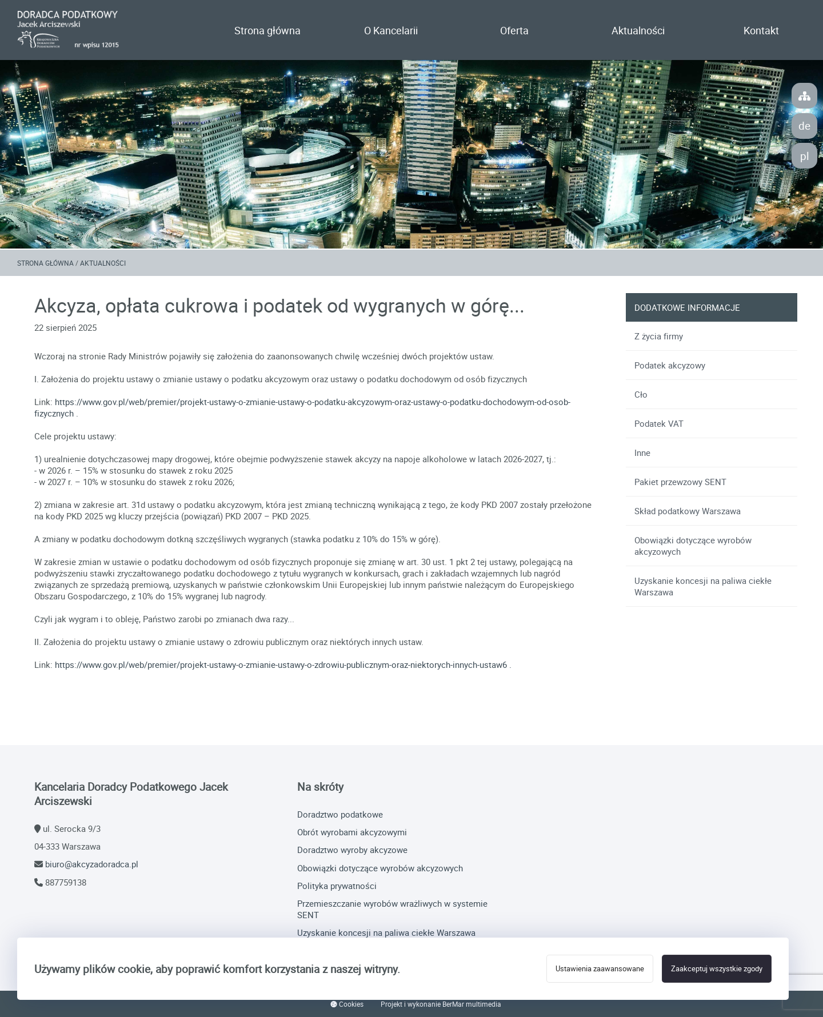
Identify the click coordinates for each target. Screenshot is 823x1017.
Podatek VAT (659, 423)
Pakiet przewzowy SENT (680, 481)
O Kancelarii (391, 30)
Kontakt (761, 30)
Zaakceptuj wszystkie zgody (716, 969)
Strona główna (267, 30)
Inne (642, 452)
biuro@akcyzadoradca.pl (91, 864)
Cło (641, 394)
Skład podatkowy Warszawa (687, 510)
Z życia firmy (658, 336)
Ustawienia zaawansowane (600, 969)
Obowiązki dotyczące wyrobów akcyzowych (693, 545)
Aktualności (638, 30)
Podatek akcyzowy (669, 365)
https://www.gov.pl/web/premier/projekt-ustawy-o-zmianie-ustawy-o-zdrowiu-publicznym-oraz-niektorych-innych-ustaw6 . (283, 664)
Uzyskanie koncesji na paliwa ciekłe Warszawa (703, 586)
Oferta (514, 30)
